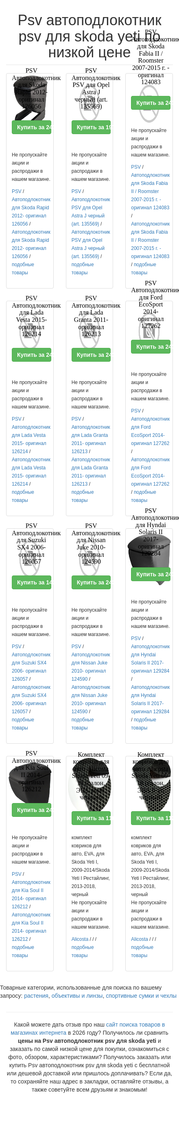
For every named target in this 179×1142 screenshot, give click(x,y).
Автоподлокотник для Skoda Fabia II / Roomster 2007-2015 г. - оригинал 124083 (150, 191)
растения (36, 995)
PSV (17, 191)
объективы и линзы (77, 995)
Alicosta (80, 939)
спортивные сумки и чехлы (141, 995)
